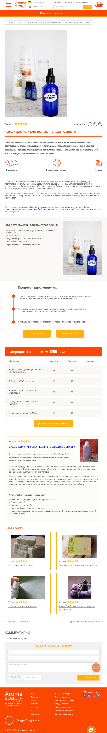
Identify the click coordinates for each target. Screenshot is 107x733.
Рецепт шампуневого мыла (21, 565)
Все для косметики (62, 697)
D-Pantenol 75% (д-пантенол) (22, 381)
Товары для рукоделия (64, 711)
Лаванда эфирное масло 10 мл (23, 413)
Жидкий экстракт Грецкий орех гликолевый (23, 391)
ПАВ (40, 209)
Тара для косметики (63, 707)
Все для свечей (61, 704)
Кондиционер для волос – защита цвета (77, 22)
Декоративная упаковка (64, 700)
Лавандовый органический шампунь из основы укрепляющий (42, 447)
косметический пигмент (49, 511)
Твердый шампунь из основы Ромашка (78, 565)
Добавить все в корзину (53, 423)
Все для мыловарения (64, 694)
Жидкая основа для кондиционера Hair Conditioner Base (25, 370)
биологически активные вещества (21, 209)
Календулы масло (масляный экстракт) (22, 402)
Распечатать (70, 334)
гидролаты (48, 209)
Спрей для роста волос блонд (22, 606)
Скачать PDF (36, 334)
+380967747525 (38, 2)
